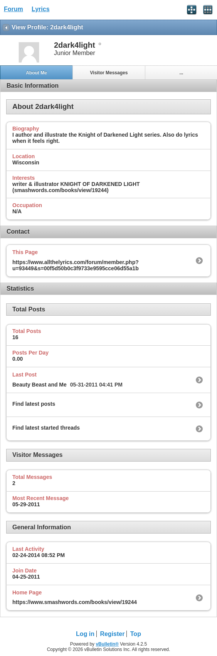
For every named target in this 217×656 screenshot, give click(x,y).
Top (135, 634)
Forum (13, 9)
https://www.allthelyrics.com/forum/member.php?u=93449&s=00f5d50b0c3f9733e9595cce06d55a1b (75, 265)
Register (112, 634)
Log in (85, 634)
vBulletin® (107, 644)
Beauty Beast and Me (39, 385)
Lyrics (41, 9)
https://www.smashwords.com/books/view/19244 (74, 602)
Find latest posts (33, 404)
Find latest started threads (46, 428)
